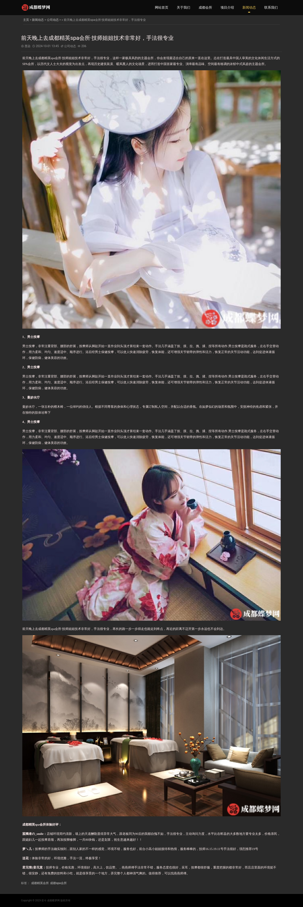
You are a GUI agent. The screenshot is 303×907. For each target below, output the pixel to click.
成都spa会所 (58, 883)
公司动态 (53, 19)
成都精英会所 (40, 883)
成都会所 (205, 7)
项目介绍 (227, 7)
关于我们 (183, 7)
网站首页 (161, 7)
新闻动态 (249, 7)
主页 (26, 19)
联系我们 (271, 7)
